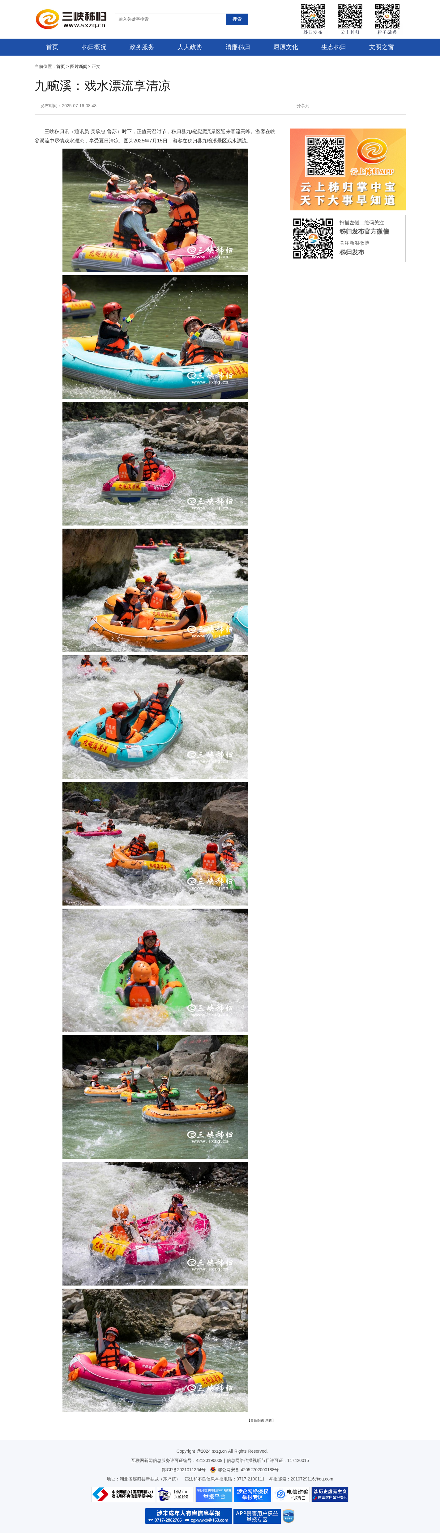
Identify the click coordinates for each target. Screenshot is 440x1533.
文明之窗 (381, 47)
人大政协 (189, 47)
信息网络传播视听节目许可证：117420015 (268, 1460)
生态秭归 (333, 47)
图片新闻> (80, 66)
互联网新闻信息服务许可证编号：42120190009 (177, 1460)
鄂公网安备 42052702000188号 (244, 1469)
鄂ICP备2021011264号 (183, 1469)
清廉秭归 (237, 47)
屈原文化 (285, 47)
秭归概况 (94, 47)
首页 (52, 47)
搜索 (237, 19)
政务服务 (142, 47)
